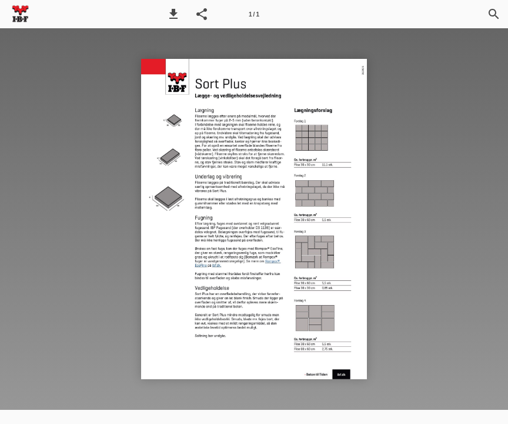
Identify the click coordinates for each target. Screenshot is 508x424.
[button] (173, 14)
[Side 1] (254, 14)
